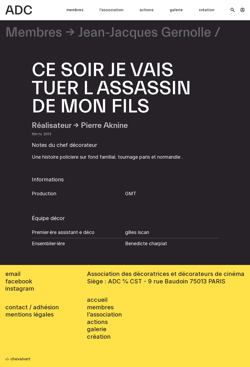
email (13, 273)
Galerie (176, 9)
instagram (19, 288)
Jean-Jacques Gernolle (144, 33)
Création (207, 9)
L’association (112, 9)
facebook (18, 281)
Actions (147, 9)
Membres (75, 9)
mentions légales (29, 314)
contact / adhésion (32, 307)
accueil (97, 299)
